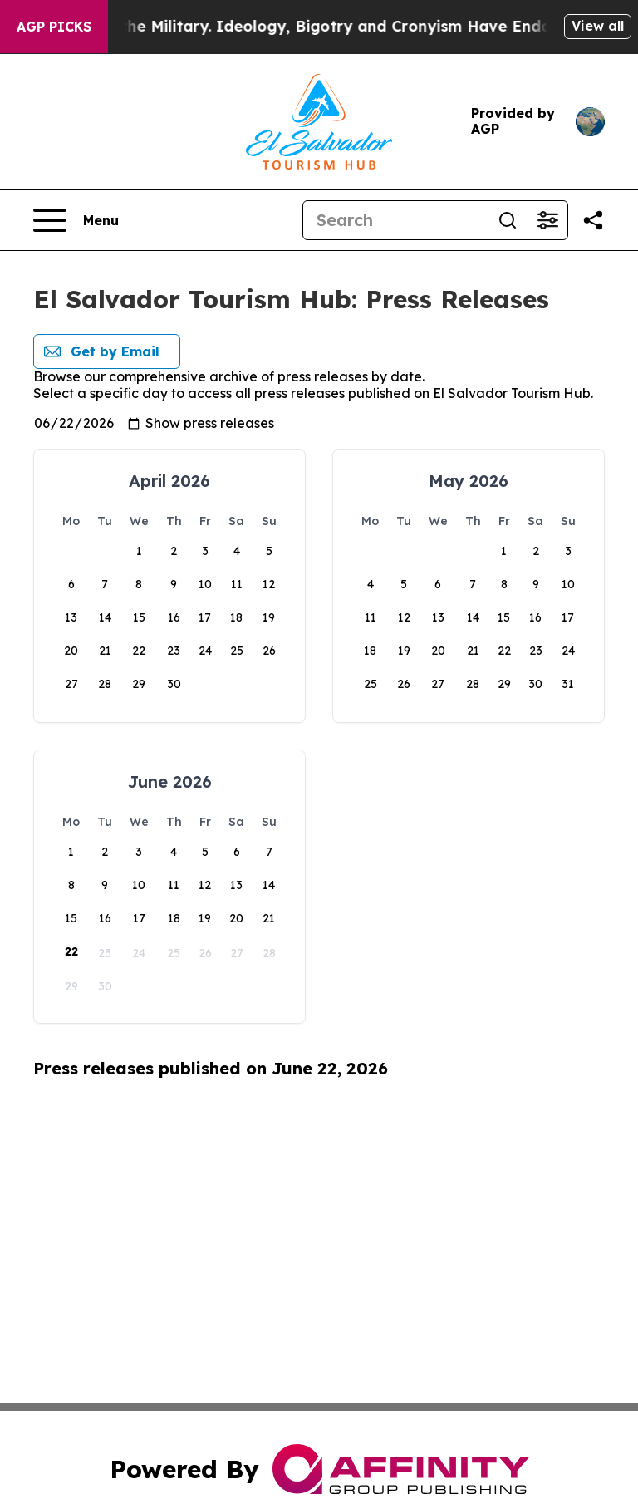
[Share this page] (593, 220)
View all (598, 25)
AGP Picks (54, 26)
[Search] (395, 220)
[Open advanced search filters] (547, 220)
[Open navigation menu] (76, 220)
